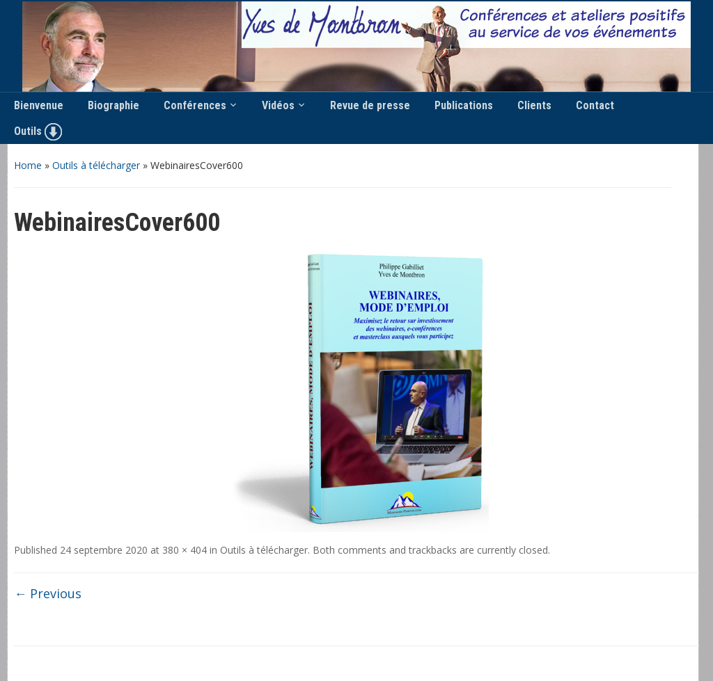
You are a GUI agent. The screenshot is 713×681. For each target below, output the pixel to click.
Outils (38, 132)
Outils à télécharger (96, 165)
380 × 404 (184, 549)
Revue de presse (370, 105)
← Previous (47, 593)
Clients (534, 105)
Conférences (195, 105)
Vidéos (278, 105)
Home (28, 165)
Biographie (113, 105)
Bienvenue (38, 105)
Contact (595, 105)
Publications (463, 105)
